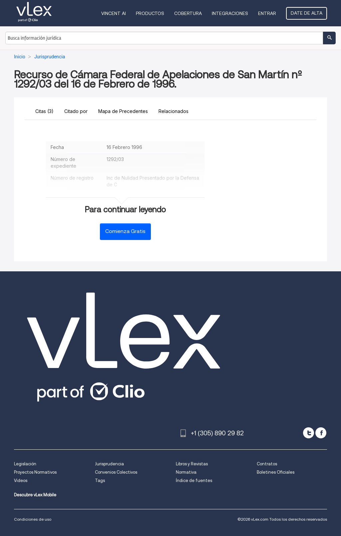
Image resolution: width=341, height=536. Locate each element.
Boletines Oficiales (275, 472)
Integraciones (230, 13)
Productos (150, 13)
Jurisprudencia (109, 463)
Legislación (25, 463)
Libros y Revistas (192, 463)
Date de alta (306, 13)
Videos (20, 480)
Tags (100, 480)
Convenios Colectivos (116, 472)
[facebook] (320, 432)
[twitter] (308, 432)
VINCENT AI (113, 13)
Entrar (267, 13)
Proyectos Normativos (35, 472)
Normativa (186, 472)
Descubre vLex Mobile (35, 494)
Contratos (267, 463)
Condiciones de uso (32, 519)
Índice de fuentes (194, 480)
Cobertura (188, 13)
